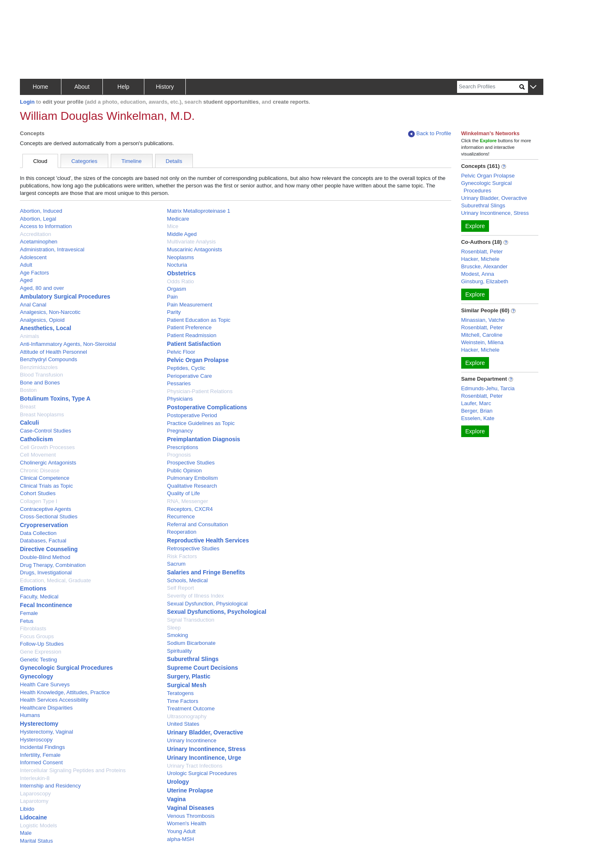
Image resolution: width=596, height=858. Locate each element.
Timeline (132, 161)
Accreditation (35, 234)
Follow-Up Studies (42, 644)
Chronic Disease (39, 470)
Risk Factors (182, 556)
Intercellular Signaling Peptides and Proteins (73, 770)
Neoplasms (180, 257)
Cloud (40, 161)
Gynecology (36, 676)
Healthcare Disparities (46, 708)
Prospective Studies (191, 462)
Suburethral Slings (193, 659)
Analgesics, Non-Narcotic (50, 312)
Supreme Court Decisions (202, 667)
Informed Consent (41, 762)
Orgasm (176, 289)
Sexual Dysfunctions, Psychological (217, 611)
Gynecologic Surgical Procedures (66, 667)
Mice (172, 226)
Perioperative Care (189, 376)
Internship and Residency (50, 786)
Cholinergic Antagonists (48, 462)
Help (123, 86)
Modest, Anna (477, 274)
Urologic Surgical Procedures (202, 773)
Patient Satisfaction (194, 343)
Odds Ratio (180, 281)
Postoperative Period (192, 415)
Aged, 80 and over (42, 288)
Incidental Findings (42, 747)
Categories (84, 161)
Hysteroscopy (36, 739)
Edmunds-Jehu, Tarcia (488, 388)
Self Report (180, 588)
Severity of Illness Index (195, 596)
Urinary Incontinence (192, 740)
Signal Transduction (190, 620)
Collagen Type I (38, 501)
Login (27, 102)
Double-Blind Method (45, 557)
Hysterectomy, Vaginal (46, 732)
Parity (174, 312)
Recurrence (181, 516)
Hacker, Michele (480, 259)
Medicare (178, 219)
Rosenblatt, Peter (482, 251)
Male (26, 833)
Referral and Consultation (197, 524)
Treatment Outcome (191, 708)
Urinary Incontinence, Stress (206, 749)
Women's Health (187, 823)
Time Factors (182, 701)
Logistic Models (38, 825)
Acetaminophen (38, 241)
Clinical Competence (44, 478)
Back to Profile (429, 133)
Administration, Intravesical (52, 249)
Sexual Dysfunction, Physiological (207, 603)
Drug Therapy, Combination (53, 565)
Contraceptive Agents (45, 509)
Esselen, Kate (477, 418)
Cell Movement (38, 455)
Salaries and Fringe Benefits (206, 572)
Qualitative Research (192, 486)
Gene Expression (40, 652)
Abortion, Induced (41, 211)
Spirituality (179, 651)
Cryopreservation (44, 525)
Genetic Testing (38, 659)
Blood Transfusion (41, 375)
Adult (26, 265)
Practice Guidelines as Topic (201, 423)
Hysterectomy (39, 723)
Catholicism (36, 439)
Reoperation (182, 532)
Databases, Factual (43, 540)
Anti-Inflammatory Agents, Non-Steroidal (68, 344)
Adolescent (33, 257)
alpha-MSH (180, 839)
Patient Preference (189, 327)
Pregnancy (180, 431)
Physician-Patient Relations (200, 391)
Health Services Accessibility (54, 700)
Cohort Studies (38, 493)
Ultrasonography (187, 716)
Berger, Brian (477, 411)
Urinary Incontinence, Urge (204, 757)
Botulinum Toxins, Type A (55, 398)
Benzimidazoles (39, 367)
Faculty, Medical (39, 596)
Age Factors (34, 273)
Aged (26, 280)
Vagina (176, 799)
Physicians (180, 399)
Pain (172, 297)
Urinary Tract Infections (195, 766)
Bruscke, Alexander (484, 266)
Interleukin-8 (35, 778)
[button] (533, 87)
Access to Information (46, 226)
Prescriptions (182, 447)
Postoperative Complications (207, 407)
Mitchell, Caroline (482, 335)
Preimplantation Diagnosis (204, 439)
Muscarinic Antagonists (194, 249)
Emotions (33, 588)
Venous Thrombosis (191, 816)
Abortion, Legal (38, 219)
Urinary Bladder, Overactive (205, 732)
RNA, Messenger (187, 501)
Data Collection (38, 533)
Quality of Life (183, 493)
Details (174, 161)
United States (183, 724)
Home (40, 86)
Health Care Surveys (45, 684)
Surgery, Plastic (189, 676)
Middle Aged (182, 234)
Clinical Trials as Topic (46, 486)
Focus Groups (37, 636)
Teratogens (180, 693)
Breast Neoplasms (42, 414)
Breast (28, 406)
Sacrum (176, 564)
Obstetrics (181, 273)
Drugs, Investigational (46, 572)
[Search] (488, 87)
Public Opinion (184, 470)
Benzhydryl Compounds (48, 359)
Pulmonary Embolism (192, 478)
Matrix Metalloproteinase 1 (198, 211)
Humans (30, 715)
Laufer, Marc (476, 403)
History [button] (165, 86)
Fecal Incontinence (46, 605)
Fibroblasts (33, 628)
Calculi (29, 422)
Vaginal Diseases (190, 808)
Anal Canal (33, 304)
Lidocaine (33, 817)
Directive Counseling (49, 549)
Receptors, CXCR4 (190, 509)
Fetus (27, 621)
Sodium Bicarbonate (191, 643)
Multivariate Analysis (191, 241)
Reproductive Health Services (208, 540)
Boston (28, 390)
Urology (178, 781)
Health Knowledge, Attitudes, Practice (65, 692)
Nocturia (177, 265)
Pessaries (179, 383)
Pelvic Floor (181, 352)
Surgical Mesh (187, 685)
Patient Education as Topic (199, 320)
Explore (475, 226)
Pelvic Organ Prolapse (198, 360)
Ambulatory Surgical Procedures (65, 296)
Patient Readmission (192, 335)
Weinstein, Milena (482, 342)
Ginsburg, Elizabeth (484, 281)
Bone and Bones (40, 382)
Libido (27, 809)
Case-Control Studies (45, 431)
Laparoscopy (35, 793)
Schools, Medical (187, 580)
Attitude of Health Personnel (53, 352)
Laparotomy (34, 801)
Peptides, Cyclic (186, 368)
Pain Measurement (189, 304)
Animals (29, 336)
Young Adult (181, 831)
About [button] (82, 86)
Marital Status (36, 841)
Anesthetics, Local (45, 328)
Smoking (177, 635)
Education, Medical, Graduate (55, 580)
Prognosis (179, 455)
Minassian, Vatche (483, 320)
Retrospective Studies (193, 548)
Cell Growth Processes (47, 447)
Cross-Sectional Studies (49, 516)
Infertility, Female (40, 755)
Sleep (174, 628)
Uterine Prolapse (190, 790)
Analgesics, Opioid (42, 320)
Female (29, 613)
